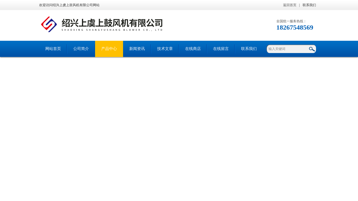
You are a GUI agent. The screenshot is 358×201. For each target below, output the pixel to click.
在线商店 (193, 49)
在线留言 (221, 49)
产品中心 (109, 49)
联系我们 (309, 5)
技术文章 (165, 49)
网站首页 (53, 49)
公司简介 (81, 49)
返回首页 (289, 5)
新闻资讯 (137, 49)
